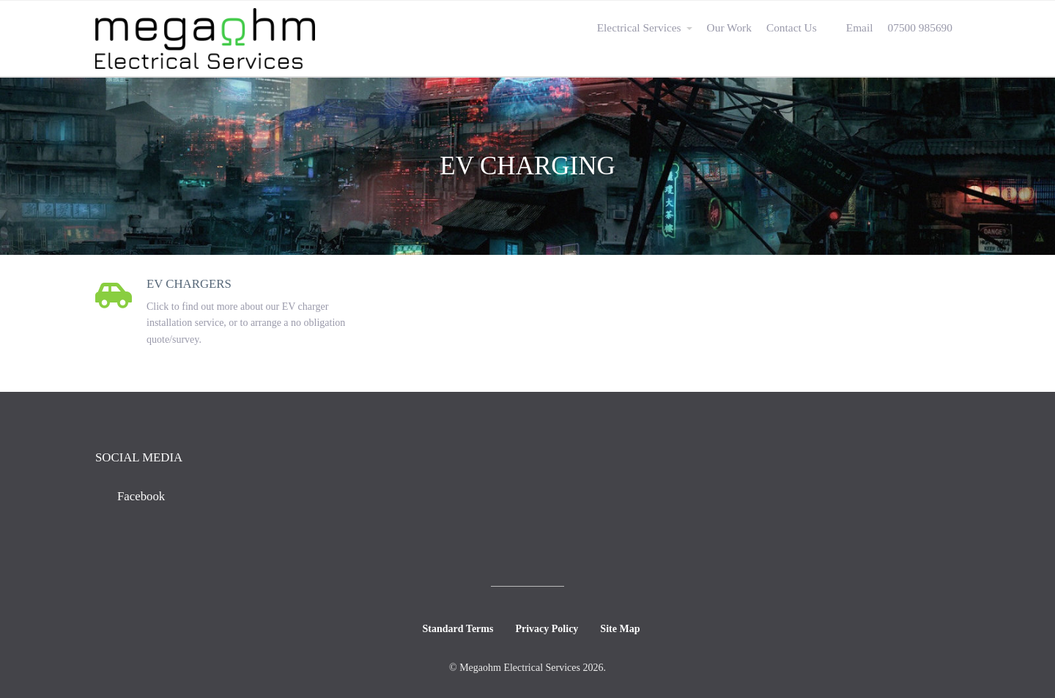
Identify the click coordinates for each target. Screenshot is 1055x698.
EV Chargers (189, 284)
